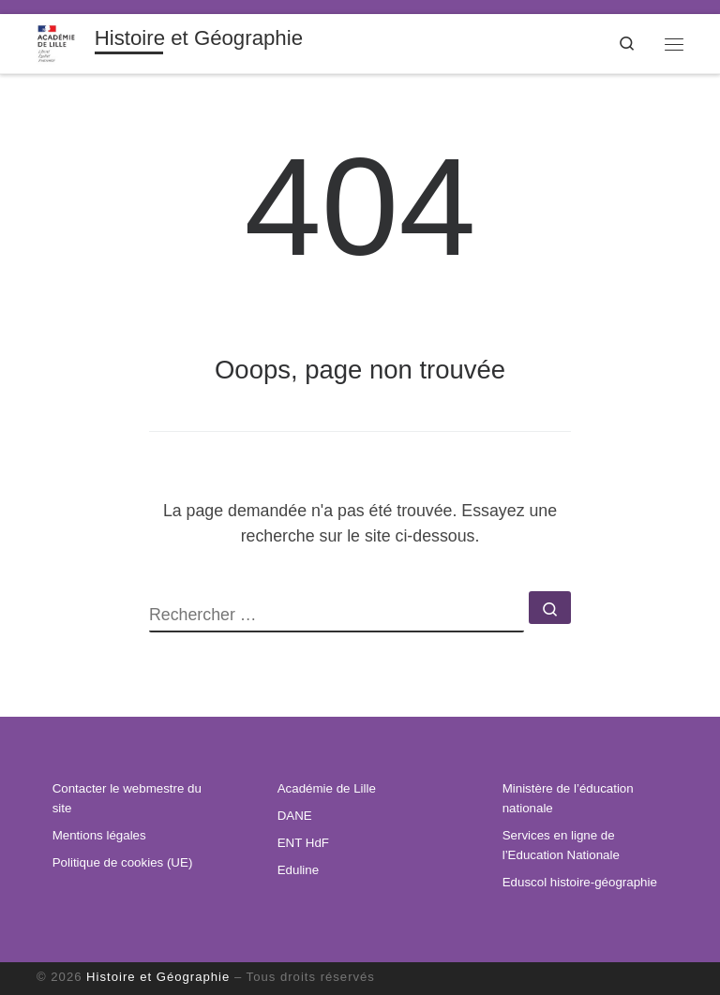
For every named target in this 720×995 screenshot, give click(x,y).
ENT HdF (303, 843)
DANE (295, 816)
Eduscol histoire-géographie (579, 882)
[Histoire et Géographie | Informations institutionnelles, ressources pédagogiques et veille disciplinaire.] (62, 41)
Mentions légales (99, 835)
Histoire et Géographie (158, 977)
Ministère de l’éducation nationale (568, 798)
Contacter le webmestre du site (127, 798)
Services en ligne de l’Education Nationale (561, 845)
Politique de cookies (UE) (122, 862)
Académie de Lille (327, 788)
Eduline (298, 870)
